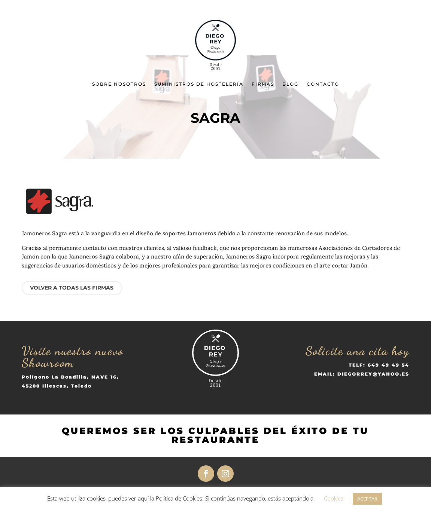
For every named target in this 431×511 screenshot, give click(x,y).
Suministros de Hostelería (198, 84)
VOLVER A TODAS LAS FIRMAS (71, 287)
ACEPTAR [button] (367, 498)
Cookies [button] (333, 498)
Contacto (323, 84)
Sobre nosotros (119, 84)
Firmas (263, 84)
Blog (290, 84)
